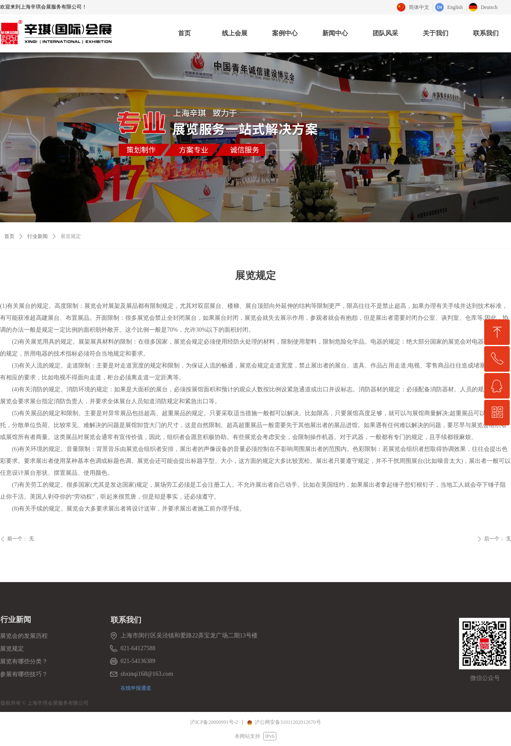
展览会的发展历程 (24, 636)
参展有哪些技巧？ (24, 674)
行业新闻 (37, 236)
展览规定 (12, 649)
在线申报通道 (136, 687)
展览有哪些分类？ (24, 661)
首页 (9, 236)
